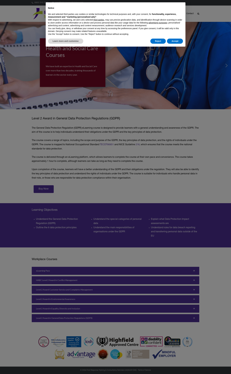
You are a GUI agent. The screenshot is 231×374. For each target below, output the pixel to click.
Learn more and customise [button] (66, 41)
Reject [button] (158, 41)
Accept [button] (175, 41)
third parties (98, 20)
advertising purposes (157, 23)
